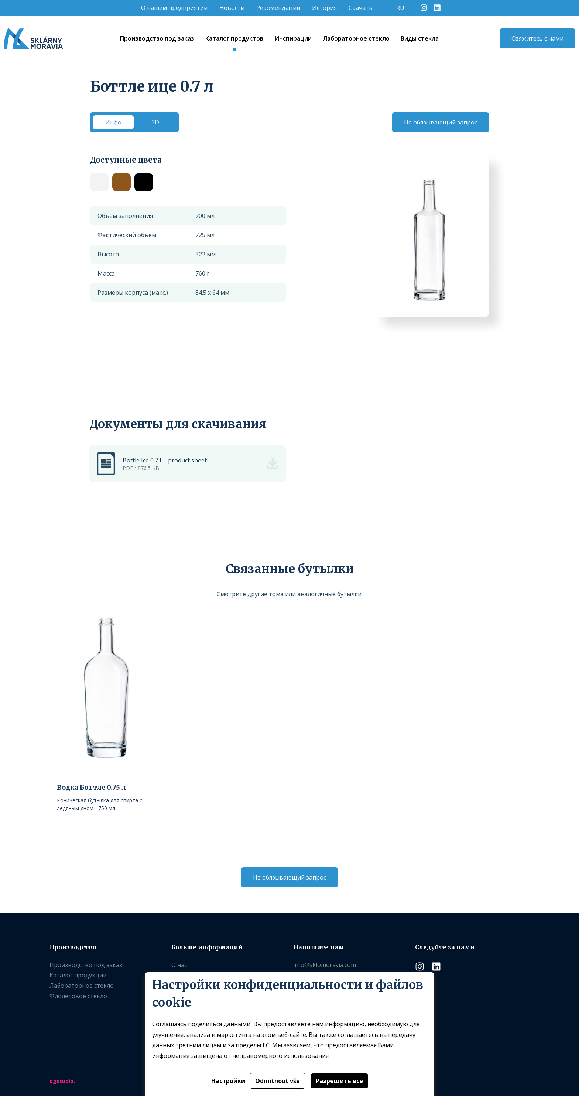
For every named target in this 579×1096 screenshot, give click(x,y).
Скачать (361, 8)
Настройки (228, 1081)
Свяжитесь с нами (537, 38)
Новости (231, 8)
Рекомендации (278, 8)
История (324, 8)
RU (400, 8)
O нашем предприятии (174, 8)
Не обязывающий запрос (440, 122)
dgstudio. (62, 1081)
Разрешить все (339, 1081)
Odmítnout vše (277, 1081)
